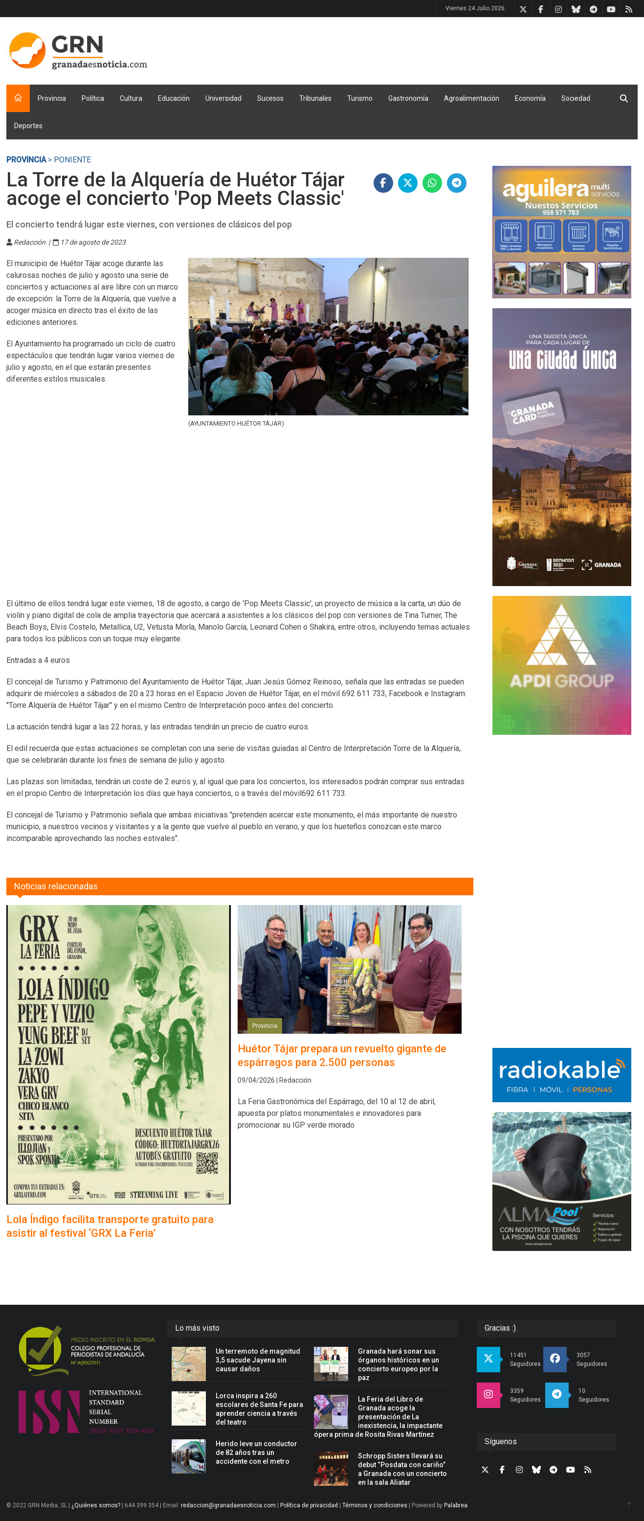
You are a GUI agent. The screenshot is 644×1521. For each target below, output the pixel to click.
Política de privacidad (309, 1505)
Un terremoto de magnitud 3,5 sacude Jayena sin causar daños (258, 1360)
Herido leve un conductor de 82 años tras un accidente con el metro (256, 1452)
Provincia (52, 98)
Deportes (28, 126)
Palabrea (455, 1505)
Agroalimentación (471, 98)
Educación (174, 98)
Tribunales (315, 98)
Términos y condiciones (374, 1505)
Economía (530, 98)
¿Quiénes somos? (95, 1505)
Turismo (360, 98)
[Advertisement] (460, 49)
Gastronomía (408, 98)
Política (93, 98)
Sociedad (575, 98)
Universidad (223, 98)
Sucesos (270, 98)
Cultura (131, 98)
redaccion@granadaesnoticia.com (228, 1505)
